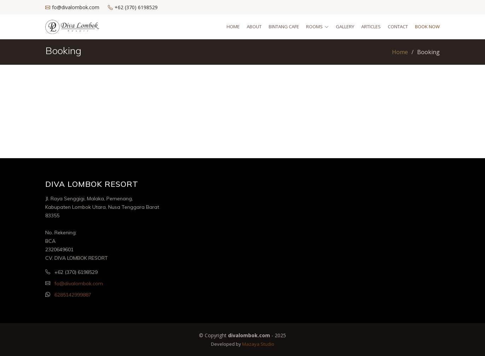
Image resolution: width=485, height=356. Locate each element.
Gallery (345, 26)
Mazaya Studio (258, 344)
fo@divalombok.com (78, 283)
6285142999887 (72, 295)
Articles (371, 26)
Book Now (427, 26)
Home (233, 26)
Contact (398, 26)
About (254, 26)
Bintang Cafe (284, 26)
